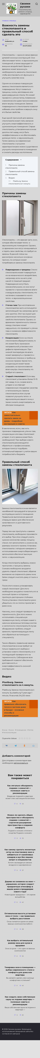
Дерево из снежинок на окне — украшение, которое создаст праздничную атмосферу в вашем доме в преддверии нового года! (20, 904)
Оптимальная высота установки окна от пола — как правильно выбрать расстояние (20, 933)
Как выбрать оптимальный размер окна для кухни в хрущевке (20, 960)
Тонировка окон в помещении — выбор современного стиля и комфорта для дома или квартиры (20, 989)
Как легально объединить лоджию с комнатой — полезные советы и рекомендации (20, 807)
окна (5, 748)
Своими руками (25, 5)
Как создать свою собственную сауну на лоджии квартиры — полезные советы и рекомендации (20, 1018)
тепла (31, 748)
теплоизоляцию (9, 750)
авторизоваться (21, 781)
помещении (21, 748)
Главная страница (9, 21)
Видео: (12, 178)
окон (12, 748)
